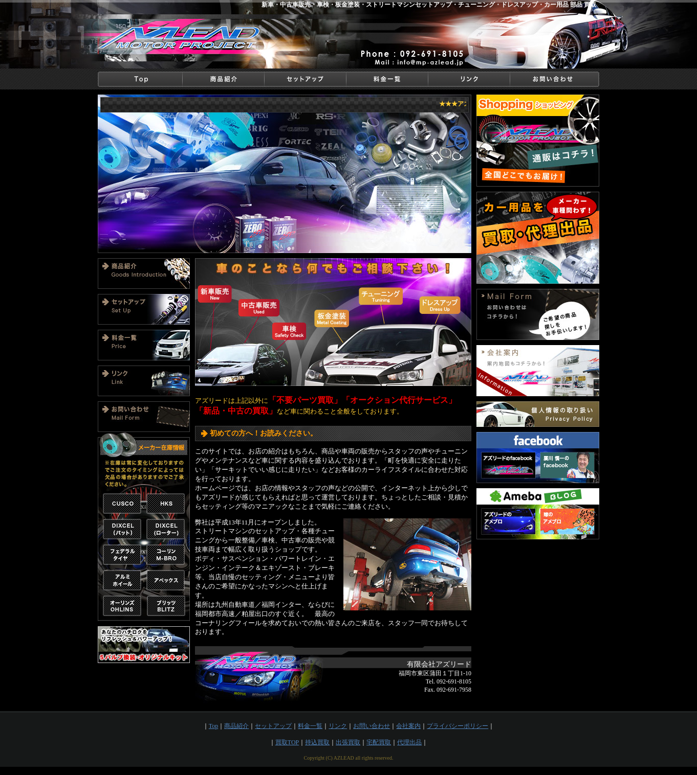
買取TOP (287, 742)
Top (214, 726)
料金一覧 (310, 726)
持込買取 (317, 742)
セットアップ (273, 726)
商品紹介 (236, 726)
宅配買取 (378, 742)
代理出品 (409, 742)
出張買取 (348, 742)
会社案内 (408, 726)
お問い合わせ (371, 726)
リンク (338, 726)
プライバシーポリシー (457, 726)
